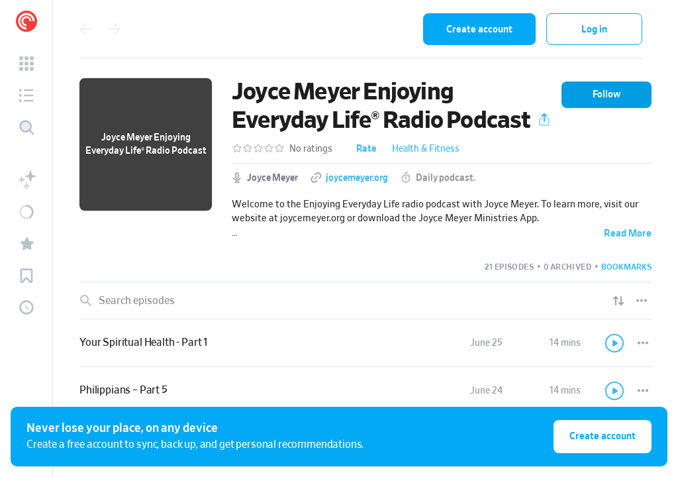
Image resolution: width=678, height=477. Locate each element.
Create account (479, 29)
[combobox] (326, 29)
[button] (26, 64)
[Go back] (85, 29)
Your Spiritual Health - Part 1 (143, 342)
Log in (594, 29)
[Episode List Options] (642, 301)
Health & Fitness (426, 149)
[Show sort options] (618, 301)
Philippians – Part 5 (123, 390)
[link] (365, 343)
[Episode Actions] (643, 343)
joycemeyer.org (357, 178)
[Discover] (26, 127)
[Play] (615, 343)
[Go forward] (114, 29)
